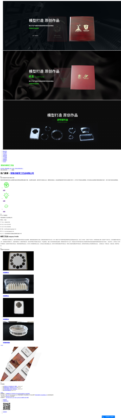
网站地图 (7, 168)
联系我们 (5, 160)
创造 (4, 211)
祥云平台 (8, 396)
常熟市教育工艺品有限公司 (22, 173)
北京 (20, 397)
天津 (15, 397)
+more (1, 345)
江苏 (7, 397)
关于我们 (5, 152)
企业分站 (2, 168)
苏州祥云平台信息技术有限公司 (19, 393)
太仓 (13, 397)
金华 (25, 397)
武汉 (9, 397)
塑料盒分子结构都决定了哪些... (11, 386)
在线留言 (5, 159)
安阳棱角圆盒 (6, 342)
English (4, 161)
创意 (4, 190)
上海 (18, 397)
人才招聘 (5, 157)
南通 (28, 397)
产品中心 (5, 153)
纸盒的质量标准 (7, 390)
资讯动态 (5, 156)
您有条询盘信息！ (19, 168)
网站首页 (5, 151)
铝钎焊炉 (28, 393)
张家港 (22, 397)
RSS (10, 168)
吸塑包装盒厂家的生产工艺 (10, 387)
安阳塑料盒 (6, 272)
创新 (4, 201)
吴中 (11, 397)
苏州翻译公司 (9, 393)
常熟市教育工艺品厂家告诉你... (11, 389)
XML (13, 168)
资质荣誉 (5, 155)
